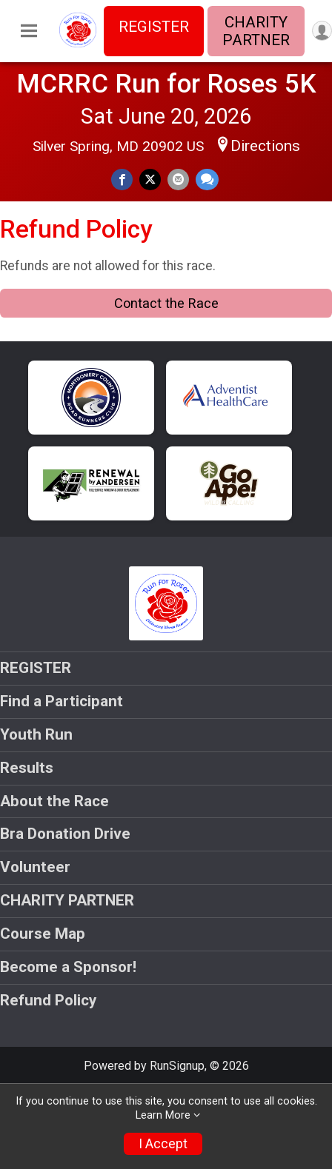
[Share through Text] (207, 179)
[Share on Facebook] (122, 179)
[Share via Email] (178, 179)
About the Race (54, 801)
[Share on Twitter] (150, 179)
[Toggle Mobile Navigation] (29, 31)
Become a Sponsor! (68, 967)
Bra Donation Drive (65, 834)
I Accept (163, 1143)
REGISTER (154, 27)
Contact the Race (166, 303)
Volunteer (35, 867)
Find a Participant (61, 701)
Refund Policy (48, 1000)
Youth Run (36, 734)
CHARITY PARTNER (256, 31)
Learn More (163, 1115)
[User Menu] (322, 31)
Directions (265, 146)
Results (26, 768)
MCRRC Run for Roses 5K (166, 83)
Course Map (42, 933)
